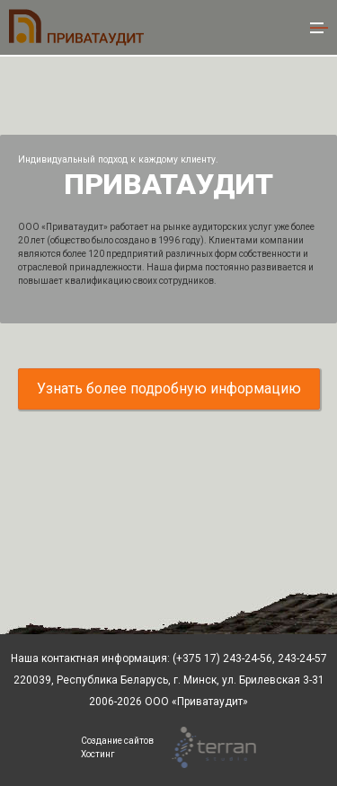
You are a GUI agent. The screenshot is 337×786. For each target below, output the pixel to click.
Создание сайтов (117, 741)
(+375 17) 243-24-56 (222, 658)
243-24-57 (301, 658)
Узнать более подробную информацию (169, 388)
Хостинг (98, 754)
